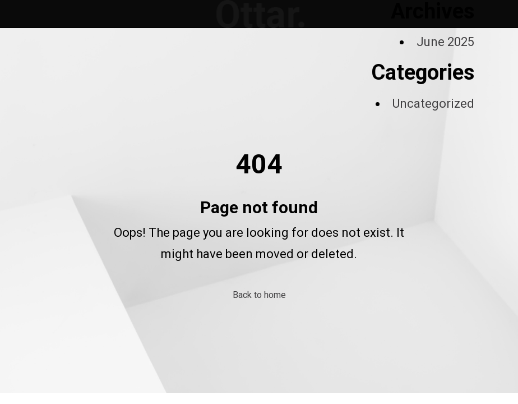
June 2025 (445, 42)
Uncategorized (433, 104)
